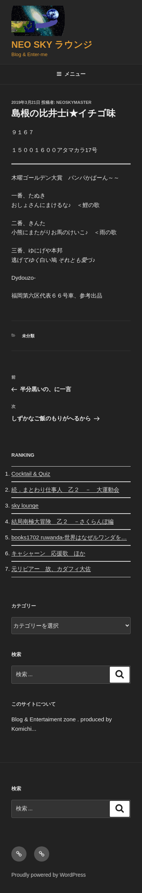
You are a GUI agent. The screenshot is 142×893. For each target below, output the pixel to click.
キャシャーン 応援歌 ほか (48, 553)
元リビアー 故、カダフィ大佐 (51, 569)
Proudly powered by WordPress (48, 875)
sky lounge (25, 505)
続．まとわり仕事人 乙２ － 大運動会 (65, 489)
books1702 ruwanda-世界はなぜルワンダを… (69, 537)
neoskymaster (74, 102)
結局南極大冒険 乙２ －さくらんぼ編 (62, 521)
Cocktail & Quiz (30, 473)
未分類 (28, 336)
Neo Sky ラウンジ (51, 44)
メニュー (71, 74)
